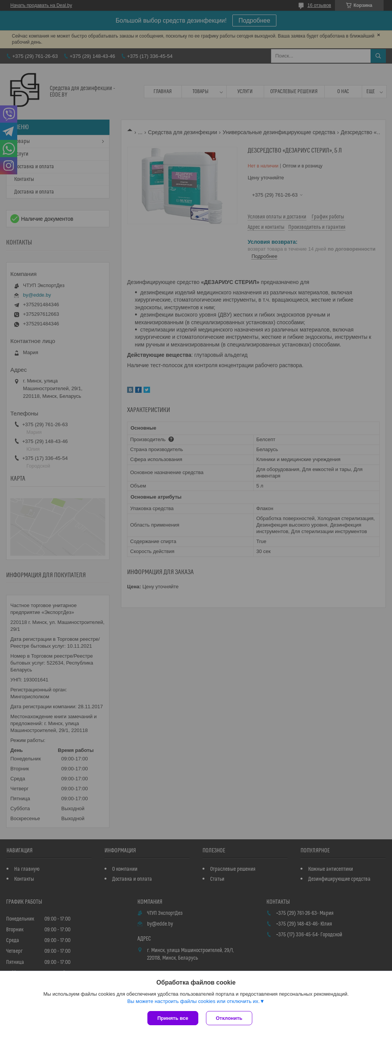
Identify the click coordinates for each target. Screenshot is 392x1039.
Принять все (172, 1018)
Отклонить (229, 1018)
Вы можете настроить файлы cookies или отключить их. (193, 1001)
